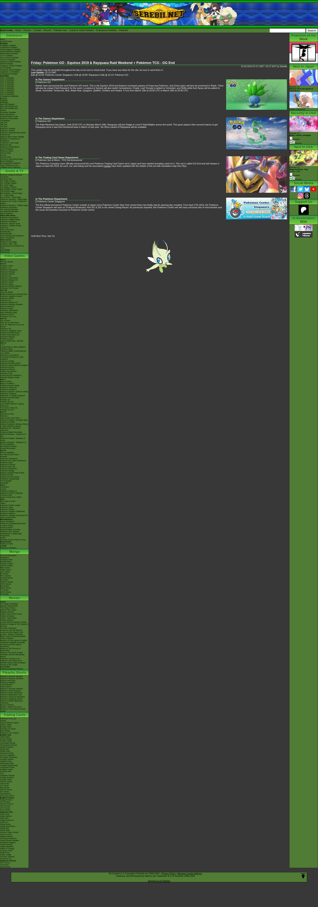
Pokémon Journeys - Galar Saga (13, 199)
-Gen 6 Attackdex (7, 88)
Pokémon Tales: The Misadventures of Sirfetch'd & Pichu (12, 246)
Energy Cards (5, 727)
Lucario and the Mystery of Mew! (13, 622)
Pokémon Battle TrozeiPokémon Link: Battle (13, 352)
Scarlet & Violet (6, 266)
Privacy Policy (169, 873)
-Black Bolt (4, 749)
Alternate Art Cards (8, 729)
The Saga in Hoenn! (8, 187)
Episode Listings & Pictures (11, 175)
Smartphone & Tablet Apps (11, 534)
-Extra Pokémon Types (9, 723)
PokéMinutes (5, 232)
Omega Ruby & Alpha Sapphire (13, 347)
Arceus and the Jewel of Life (11, 632)
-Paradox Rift (5, 771)
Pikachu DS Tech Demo (9, 477)
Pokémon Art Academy (9, 355)
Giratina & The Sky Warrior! (11, 630)
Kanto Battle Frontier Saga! (11, 189)
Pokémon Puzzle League (10, 505)
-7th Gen (3, 127)
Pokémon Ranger (7, 471)
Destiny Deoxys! (6, 620)
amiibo (3, 538)
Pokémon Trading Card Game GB (14, 515)
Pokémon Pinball (7, 509)
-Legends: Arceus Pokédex (11, 66)
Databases (14, 35)
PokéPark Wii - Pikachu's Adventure (10, 429)
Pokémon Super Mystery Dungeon (14, 365)
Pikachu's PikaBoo (7, 683)
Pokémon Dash (6, 463)
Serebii (283, 66)
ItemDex (3, 98)
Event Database (6, 161)
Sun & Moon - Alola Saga (10, 197)
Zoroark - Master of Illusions (11, 634)
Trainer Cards (5, 725)
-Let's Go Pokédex (7, 60)
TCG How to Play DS (8, 408)
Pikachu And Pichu (7, 681)
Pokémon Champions (9, 270)
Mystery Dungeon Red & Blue (12, 473)
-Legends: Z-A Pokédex (9, 72)
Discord (47, 30)
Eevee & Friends (7, 705)
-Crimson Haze (6, 851)
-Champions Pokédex (9, 74)
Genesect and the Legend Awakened (10, 645)
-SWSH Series (6, 782)
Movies (14, 598)
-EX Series (4, 792)
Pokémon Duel (6, 373)
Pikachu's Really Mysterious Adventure (11, 702)
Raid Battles (5, 731)
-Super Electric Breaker (9, 840)
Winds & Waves (6, 262)
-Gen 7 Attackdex (7, 90)
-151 (2, 773)
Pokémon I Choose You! (10, 659)
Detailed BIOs (6, 562)
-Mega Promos (6, 800)
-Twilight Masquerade (9, 765)
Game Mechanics (7, 114)
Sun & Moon (5, 321)
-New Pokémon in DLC (9, 165)
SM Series (4, 594)
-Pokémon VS (6, 859)
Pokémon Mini (6, 495)
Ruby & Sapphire (7, 452)
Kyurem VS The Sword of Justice (13, 640)
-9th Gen (3, 123)
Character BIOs (6, 560)
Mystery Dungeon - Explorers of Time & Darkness (13, 443)
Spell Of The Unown (8, 610)
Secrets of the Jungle (8, 665)
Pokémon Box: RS (7, 467)
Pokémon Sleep (6, 284)
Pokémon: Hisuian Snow (10, 224)
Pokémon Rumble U (8, 390)
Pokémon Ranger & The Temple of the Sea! (14, 625)
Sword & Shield (6, 292)
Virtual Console (6, 528)
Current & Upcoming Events (11, 159)
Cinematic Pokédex (8, 112)
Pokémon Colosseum (9, 459)
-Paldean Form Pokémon (10, 167)
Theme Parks (5, 153)
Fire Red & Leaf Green (9, 455)
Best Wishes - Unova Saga (11, 193)
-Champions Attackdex (9, 96)
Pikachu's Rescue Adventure (11, 679)
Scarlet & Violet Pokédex (81, 30)
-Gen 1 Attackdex (7, 78)
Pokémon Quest (6, 339)
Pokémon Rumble (7, 422)
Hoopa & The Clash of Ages (11, 653)
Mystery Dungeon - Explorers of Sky (13, 435)
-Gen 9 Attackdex (7, 94)
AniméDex (4, 177)
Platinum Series (6, 582)
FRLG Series (5, 576)
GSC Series (5, 572)
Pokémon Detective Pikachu (11, 669)
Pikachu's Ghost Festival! (10, 691)
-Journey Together (7, 755)
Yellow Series (5, 570)
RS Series (4, 574)
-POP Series (5, 810)
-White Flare (5, 751)
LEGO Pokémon (7, 149)
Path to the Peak (7, 230)
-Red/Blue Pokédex (8, 45)
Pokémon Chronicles (8, 207)
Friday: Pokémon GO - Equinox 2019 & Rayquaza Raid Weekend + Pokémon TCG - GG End (103, 63)
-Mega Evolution (6, 747)
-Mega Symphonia (7, 826)
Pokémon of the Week (9, 118)
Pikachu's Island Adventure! (11, 693)
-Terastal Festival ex (8, 838)
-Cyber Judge (5, 855)
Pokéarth (123, 30)
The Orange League (8, 183)
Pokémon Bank (6, 349)
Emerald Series (6, 578)
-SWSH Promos (6, 804)
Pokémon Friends (7, 274)
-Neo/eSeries (5, 794)
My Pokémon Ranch (8, 446)
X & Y (2, 345)
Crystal (3, 489)
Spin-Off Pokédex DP (8, 106)
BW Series (4, 586)
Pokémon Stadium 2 (8, 491)
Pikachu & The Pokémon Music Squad (13, 710)
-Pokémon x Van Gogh (9, 143)
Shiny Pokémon (6, 213)
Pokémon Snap (6, 507)
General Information (8, 556)
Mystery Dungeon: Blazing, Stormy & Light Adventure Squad (14, 425)
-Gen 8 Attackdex (7, 92)
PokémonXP (5, 135)
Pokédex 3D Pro (7, 402)
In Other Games (6, 526)
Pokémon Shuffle (7, 361)
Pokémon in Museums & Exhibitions (10, 140)
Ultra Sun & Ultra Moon (9, 323)
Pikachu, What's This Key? (11, 707)
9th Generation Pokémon (10, 163)
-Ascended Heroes (7, 743)
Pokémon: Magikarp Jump (10, 331)
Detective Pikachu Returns (11, 286)
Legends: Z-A (5, 268)
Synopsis (294, 175)
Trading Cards (14, 714)
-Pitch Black (5, 737)
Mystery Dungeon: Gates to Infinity (14, 392)
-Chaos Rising (6, 739)
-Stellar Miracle (6, 844)
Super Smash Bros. (8, 517)
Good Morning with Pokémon (12, 236)
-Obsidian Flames (7, 776)
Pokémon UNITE (7, 282)
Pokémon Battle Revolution (11, 432)
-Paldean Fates (6, 769)
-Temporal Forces (7, 767)
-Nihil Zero (4, 818)
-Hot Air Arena (6, 834)
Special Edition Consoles (10, 530)
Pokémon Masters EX (9, 280)
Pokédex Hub (60, 30)
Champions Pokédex (106, 30)
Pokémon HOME (7, 298)
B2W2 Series (5, 588)
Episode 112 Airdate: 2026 (298, 169)
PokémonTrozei (6, 475)
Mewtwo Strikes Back (9, 606)
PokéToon (4, 228)
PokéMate (4, 483)
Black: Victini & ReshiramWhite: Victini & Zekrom (13, 637)
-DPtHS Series (6, 790)
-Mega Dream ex (7, 820)
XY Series (4, 590)
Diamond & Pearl (7, 414)
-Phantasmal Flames (8, 745)
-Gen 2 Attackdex (7, 80)
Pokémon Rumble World (10, 363)
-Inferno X (4, 822)
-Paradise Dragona (8, 842)
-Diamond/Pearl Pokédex (10, 52)
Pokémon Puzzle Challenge (11, 493)
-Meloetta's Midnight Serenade (12, 642)
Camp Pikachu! (6, 685)
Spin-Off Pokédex (7, 104)
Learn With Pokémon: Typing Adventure (12, 405)
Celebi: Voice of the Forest (11, 614)
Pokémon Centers (7, 131)
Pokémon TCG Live (8, 317)
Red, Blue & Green (8, 501)
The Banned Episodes (9, 211)
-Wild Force (5, 853)
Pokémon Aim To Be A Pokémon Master (13, 202)
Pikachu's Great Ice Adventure (12, 697)
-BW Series (5, 788)
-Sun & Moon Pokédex (9, 58)
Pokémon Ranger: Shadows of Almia (12, 439)
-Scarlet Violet (6, 780)
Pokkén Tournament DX (9, 335)
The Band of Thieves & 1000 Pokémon (11, 358)
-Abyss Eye (5, 814)
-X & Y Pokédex (6, 56)
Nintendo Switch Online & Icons (13, 540)
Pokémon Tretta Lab (8, 388)
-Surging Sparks (6, 759)
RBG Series (5, 568)
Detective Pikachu (7, 337)
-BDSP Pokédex (6, 64)
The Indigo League (7, 181)
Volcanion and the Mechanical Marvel (12, 656)
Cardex (3, 110)
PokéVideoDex (6, 234)
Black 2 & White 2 (7, 383)
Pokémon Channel (7, 465)
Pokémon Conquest (8, 394)
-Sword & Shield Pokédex (10, 62)
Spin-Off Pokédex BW (9, 108)
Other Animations (7, 238)
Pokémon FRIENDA (8, 548)
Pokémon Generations (9, 218)
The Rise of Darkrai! (8, 628)
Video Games (14, 255)
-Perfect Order (6, 741)
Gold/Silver (4, 487)
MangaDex (4, 558)
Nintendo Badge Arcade (9, 377)
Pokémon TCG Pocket (9, 288)
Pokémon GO (5, 276)
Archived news (6, 41)
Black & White (6, 381)
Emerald (3, 457)
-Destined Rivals (7, 753)
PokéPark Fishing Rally (9, 479)
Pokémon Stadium (7, 513)
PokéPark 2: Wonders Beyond (12, 396)
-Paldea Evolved (7, 778)
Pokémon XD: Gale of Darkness (13, 461)
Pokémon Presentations (10, 147)
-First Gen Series (7, 796)
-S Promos (4, 865)
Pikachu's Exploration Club (11, 695)
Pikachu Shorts (14, 672)
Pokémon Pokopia (7, 272)
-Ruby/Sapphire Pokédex (10, 49)
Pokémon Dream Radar (9, 386)
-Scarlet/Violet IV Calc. (9, 116)
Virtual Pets (5, 536)
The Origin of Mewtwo (9, 604)
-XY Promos (5, 808)
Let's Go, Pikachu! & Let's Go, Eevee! (12, 326)
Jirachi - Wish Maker (8, 618)
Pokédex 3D (5, 400)
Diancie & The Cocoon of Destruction (10, 649)
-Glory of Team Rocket (9, 832)
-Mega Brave (5, 824)
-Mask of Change (7, 849)
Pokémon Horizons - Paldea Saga (14, 205)
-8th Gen (3, 125)
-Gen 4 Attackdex (7, 84)
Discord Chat (5, 157)
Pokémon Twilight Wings (10, 220)
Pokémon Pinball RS (8, 469)
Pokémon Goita (6, 544)
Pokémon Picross (7, 367)
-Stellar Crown (6, 761)
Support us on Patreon (159, 881)
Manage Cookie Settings (190, 873)
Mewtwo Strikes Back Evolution (13, 663)
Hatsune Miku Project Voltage (12, 137)
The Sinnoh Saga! (7, 191)
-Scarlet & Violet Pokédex (10, 70)
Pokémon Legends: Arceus (11, 296)
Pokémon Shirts (6, 151)
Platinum (3, 416)
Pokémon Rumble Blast (9, 398)
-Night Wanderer (7, 847)
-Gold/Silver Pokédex (8, 47)
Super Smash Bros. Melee (10, 497)
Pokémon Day (6, 145)
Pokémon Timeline (7, 129)
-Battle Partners (6, 836)
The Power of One (7, 608)
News (2, 39)
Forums (27, 30)
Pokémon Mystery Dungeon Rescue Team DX (11, 305)
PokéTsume (5, 252)
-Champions (5, 121)
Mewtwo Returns (7, 612)
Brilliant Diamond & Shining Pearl (13, 294)
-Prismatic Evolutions (8, 757)
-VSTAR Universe (7, 857)
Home (18, 30)
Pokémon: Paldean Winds (10, 226)
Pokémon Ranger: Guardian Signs (14, 420)
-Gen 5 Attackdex (7, 86)
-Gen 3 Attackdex (7, 82)
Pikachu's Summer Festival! (11, 689)
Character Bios (6, 179)
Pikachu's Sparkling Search (11, 699)
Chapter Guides (6, 564)
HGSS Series (5, 584)
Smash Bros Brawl (7, 448)
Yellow (2, 503)
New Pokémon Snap (8, 312)
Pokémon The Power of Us (11, 661)
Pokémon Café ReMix (9, 278)
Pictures (295, 143)
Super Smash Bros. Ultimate (11, 341)
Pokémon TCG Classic (9, 733)
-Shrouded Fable (7, 763)
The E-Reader (6, 481)
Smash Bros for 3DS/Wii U (11, 375)
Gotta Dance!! (6, 687)
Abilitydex (4, 102)
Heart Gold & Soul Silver (10, 418)
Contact (37, 30)
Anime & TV (14, 171)
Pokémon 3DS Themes (9, 532)
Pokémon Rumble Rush (9, 333)
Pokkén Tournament (8, 371)
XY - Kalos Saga (7, 195)
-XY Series (4, 786)
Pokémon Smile (6, 308)
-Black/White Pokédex (9, 54)
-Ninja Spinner (6, 816)
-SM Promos (5, 806)
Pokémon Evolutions (8, 222)
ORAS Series (5, 592)
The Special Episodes (9, 209)
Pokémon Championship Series (13, 133)
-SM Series (4, 784)
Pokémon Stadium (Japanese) (12, 511)
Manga (14, 551)
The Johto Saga (6, 185)
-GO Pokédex (5, 68)
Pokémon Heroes (7, 616)
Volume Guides (6, 566)
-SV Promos (5, 802)
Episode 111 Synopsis (300, 136)
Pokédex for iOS (7, 410)
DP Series (4, 580)
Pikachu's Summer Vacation (11, 676)
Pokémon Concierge (8, 242)
